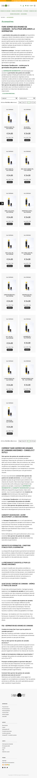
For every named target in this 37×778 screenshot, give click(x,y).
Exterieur (25, 11)
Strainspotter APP (5, 729)
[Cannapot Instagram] (2, 767)
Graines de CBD (33, 11)
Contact (3, 747)
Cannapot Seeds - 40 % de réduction (22, 0)
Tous (20, 102)
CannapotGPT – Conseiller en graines (9, 735)
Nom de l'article (27, 98)
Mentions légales (5, 714)
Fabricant (9, 98)
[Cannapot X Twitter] (7, 767)
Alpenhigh (4, 760)
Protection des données (7, 731)
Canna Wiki (4, 716)
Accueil (3, 17)
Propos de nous (5, 706)
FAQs (3, 749)
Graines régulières (15, 14)
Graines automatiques (16, 11)
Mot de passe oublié (6, 745)
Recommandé (5, 725)
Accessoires (24, 14)
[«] (23, 102)
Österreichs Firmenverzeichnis (8, 762)
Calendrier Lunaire (5, 751)
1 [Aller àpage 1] (26, 102)
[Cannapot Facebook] (5, 767)
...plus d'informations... (8, 93)
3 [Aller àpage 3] (31, 102)
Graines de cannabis (5, 11)
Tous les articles (5, 712)
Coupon (3, 727)
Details (10, 140)
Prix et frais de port (6, 708)
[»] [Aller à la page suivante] (34, 102)
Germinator (9, 0)
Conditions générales (6, 733)
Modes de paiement (6, 710)
